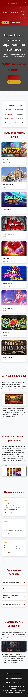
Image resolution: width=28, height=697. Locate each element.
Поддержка (21, 682)
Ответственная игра (9, 682)
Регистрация (16, 22)
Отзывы (22, 14)
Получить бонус (14, 82)
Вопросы (22, 17)
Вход (5, 22)
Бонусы (22, 11)
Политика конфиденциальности (14, 678)
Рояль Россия (9, 12)
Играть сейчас (14, 77)
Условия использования (14, 673)
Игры (21, 8)
